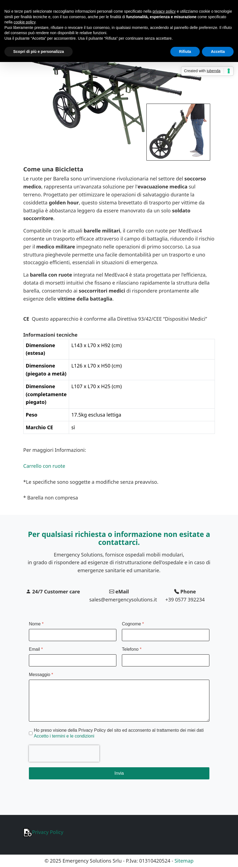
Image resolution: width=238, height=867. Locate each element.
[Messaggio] (119, 701)
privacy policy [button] (164, 11)
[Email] (72, 660)
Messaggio (41, 674)
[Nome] (72, 635)
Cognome (133, 624)
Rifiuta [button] (185, 51)
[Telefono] (165, 660)
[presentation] (64, 753)
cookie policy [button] (24, 22)
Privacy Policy (43, 832)
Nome (36, 624)
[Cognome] (165, 635)
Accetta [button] (218, 51)
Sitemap (183, 860)
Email (36, 649)
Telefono (131, 649)
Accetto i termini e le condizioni (64, 736)
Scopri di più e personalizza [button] (38, 51)
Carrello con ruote (44, 466)
